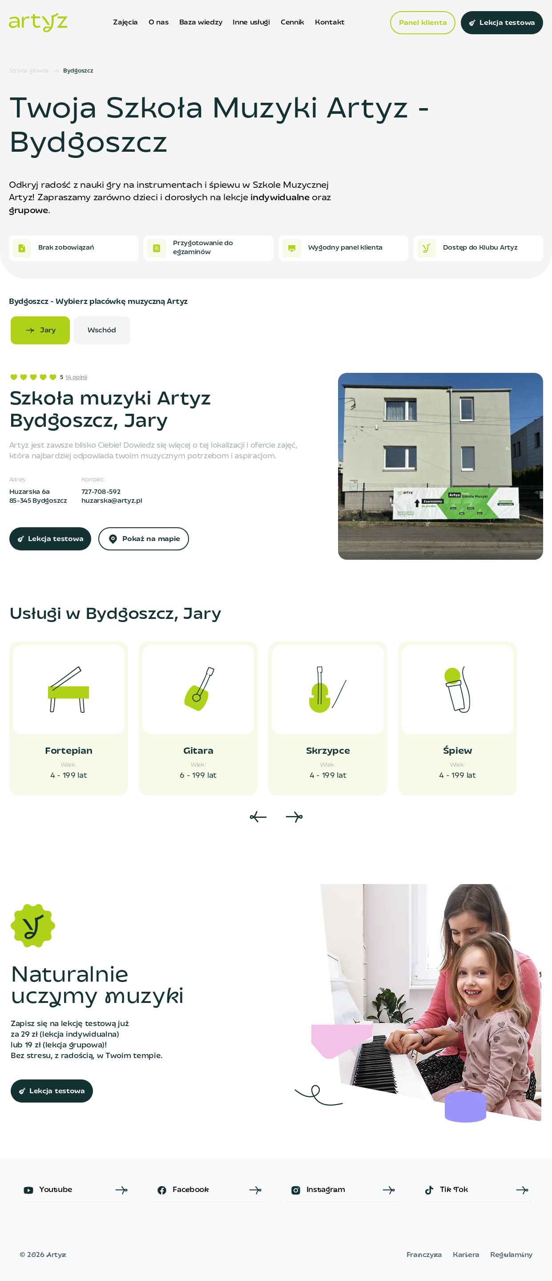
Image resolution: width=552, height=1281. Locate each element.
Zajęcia (125, 22)
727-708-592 (101, 492)
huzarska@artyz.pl (111, 501)
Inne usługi (251, 22)
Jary (40, 330)
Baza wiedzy (200, 22)
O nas (158, 22)
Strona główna (29, 71)
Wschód (102, 330)
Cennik (292, 22)
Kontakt (330, 22)
